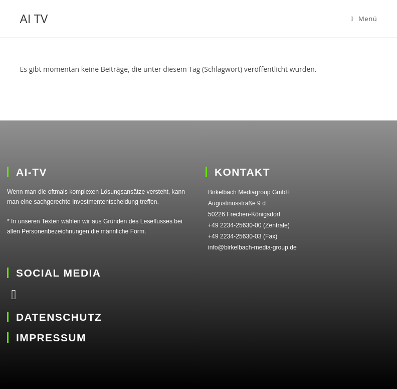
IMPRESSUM (51, 337)
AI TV (34, 18)
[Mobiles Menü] (364, 18)
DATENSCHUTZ (59, 317)
